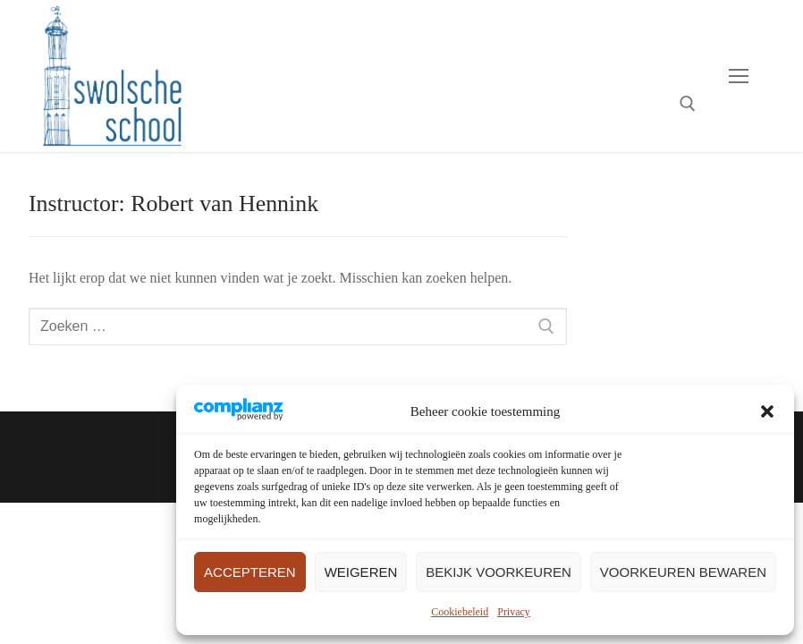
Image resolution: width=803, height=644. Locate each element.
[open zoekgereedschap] (688, 104)
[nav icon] (738, 76)
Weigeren (361, 572)
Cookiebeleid (459, 612)
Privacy (513, 612)
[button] (767, 411)
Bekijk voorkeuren (498, 572)
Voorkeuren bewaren (683, 572)
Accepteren (250, 572)
